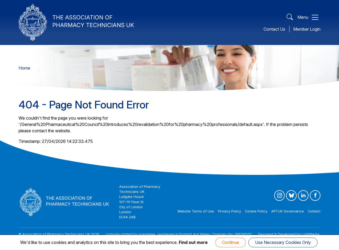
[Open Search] (290, 17)
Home (24, 68)
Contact (314, 211)
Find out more (193, 242)
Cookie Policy (256, 211)
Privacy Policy (229, 211)
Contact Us (274, 29)
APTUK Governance (287, 211)
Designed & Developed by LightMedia (288, 234)
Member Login (306, 29)
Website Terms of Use (195, 211)
